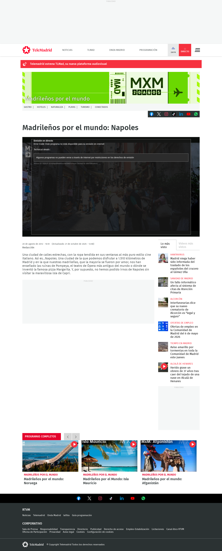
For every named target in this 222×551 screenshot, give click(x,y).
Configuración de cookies (100, 532)
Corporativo (32, 523)
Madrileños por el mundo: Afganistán (169, 456)
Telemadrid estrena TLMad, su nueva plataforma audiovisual (68, 64)
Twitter (159, 114)
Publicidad (95, 529)
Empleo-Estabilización (137, 529)
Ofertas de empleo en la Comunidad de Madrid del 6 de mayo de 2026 (163, 326)
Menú (197, 50)
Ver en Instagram (100, 498)
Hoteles (41, 107)
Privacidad (54, 532)
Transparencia (67, 529)
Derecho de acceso (114, 529)
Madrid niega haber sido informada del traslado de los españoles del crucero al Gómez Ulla (163, 258)
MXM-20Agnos (111, 88)
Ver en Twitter (89, 499)
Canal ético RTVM (175, 529)
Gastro (28, 107)
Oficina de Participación (34, 532)
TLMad (91, 50)
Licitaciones (158, 529)
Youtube (188, 114)
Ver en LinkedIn (122, 498)
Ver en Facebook (79, 499)
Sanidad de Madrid (181, 278)
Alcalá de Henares (181, 364)
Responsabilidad (49, 529)
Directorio (82, 529)
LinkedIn (181, 114)
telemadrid (33, 544)
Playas (71, 107)
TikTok (173, 114)
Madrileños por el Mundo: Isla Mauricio (110, 456)
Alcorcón (176, 299)
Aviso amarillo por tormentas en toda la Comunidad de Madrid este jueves (163, 347)
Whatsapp (196, 114)
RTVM (26, 509)
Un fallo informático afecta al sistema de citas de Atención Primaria (163, 282)
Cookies (80, 532)
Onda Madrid (117, 50)
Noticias (67, 50)
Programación (148, 50)
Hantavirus (177, 254)
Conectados (101, 107)
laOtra (66, 515)
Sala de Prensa (30, 529)
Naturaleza (57, 107)
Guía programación (82, 515)
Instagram (166, 114)
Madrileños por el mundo (41, 474)
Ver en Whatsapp (143, 498)
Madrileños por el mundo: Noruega (50, 456)
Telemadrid (39, 515)
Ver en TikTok (111, 499)
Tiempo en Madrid (181, 343)
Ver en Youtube (133, 498)
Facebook (151, 114)
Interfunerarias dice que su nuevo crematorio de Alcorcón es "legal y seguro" (163, 302)
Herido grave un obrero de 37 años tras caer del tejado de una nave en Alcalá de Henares (163, 367)
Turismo (85, 107)
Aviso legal (68, 532)
